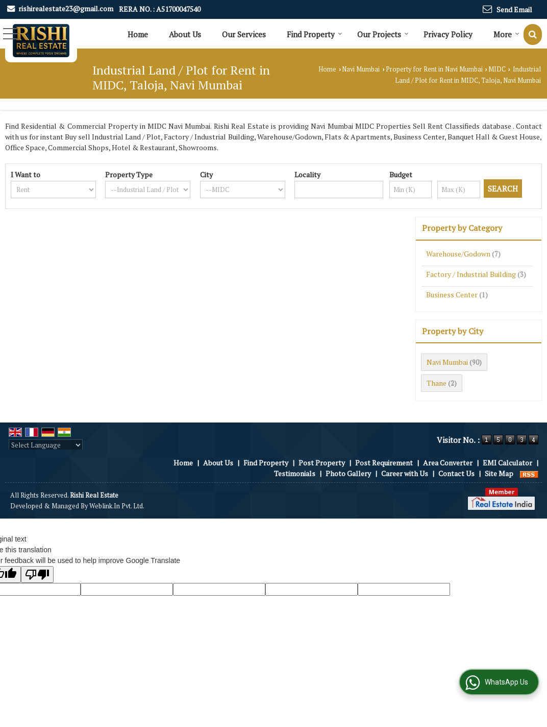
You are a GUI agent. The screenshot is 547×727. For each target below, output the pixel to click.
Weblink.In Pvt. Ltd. (116, 506)
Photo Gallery (348, 473)
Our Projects (383, 34)
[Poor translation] (37, 574)
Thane (436, 383)
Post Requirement (384, 462)
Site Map (499, 473)
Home (138, 34)
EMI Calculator (507, 462)
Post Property (322, 462)
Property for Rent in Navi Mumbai (434, 69)
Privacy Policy (448, 34)
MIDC (497, 69)
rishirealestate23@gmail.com (65, 8)
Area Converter (448, 462)
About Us (185, 34)
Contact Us (456, 473)
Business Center (452, 294)
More (506, 34)
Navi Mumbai (361, 69)
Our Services (244, 34)
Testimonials (294, 473)
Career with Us (404, 473)
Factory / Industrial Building (471, 274)
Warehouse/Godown (458, 254)
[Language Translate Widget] (46, 445)
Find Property (314, 34)
